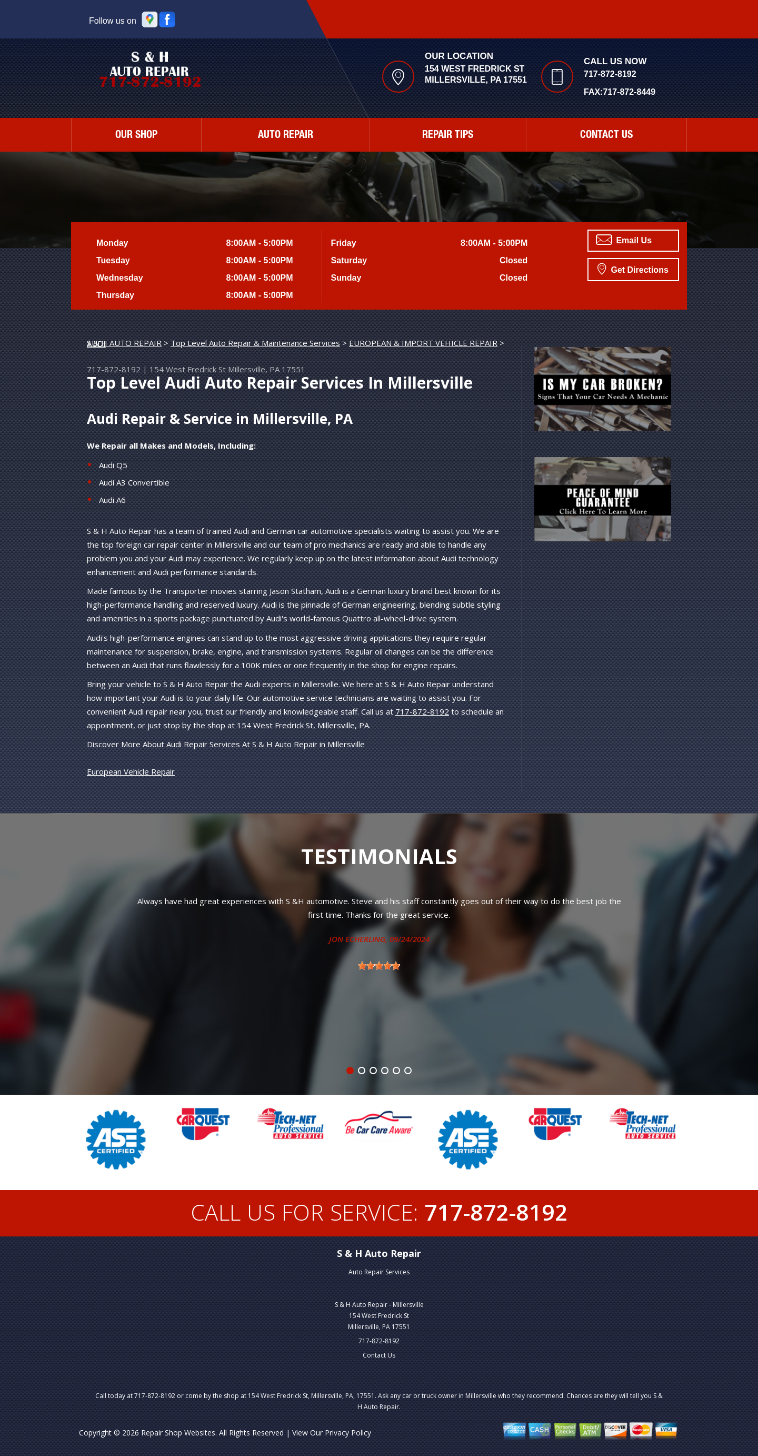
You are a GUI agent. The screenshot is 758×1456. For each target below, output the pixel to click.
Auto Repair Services (379, 1271)
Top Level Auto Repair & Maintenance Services (255, 343)
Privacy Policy (348, 1433)
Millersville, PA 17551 (266, 369)
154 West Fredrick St (187, 369)
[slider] (379, 966)
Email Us (624, 239)
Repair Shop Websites (178, 1433)
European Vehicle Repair (131, 771)
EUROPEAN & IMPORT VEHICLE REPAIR (423, 343)
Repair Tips (447, 136)
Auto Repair (285, 136)
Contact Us (606, 136)
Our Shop (136, 136)
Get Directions (633, 268)
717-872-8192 (610, 74)
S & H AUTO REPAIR (124, 343)
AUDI (96, 343)
